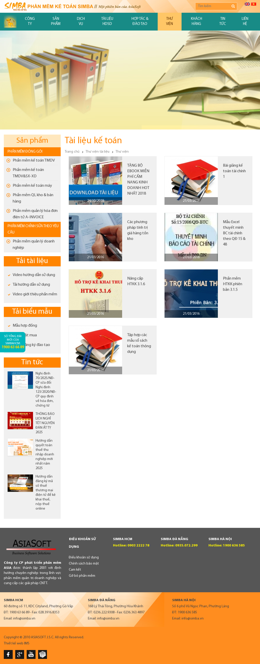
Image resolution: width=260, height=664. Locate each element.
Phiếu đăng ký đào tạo (31, 345)
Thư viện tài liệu (97, 152)
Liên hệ (245, 21)
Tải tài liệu (32, 261)
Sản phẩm (55, 21)
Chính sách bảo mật (84, 564)
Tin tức (222, 21)
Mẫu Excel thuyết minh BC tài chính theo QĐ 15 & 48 (234, 233)
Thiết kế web (13, 643)
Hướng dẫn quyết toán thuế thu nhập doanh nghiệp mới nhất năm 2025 (45, 454)
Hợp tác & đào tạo (140, 21)
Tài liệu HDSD (107, 21)
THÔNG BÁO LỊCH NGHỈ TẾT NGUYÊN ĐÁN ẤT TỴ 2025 (45, 423)
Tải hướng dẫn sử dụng (31, 285)
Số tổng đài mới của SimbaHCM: (13, 342)
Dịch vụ (81, 21)
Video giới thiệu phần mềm (35, 294)
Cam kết (75, 570)
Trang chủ (72, 152)
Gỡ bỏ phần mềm (82, 576)
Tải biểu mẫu (32, 312)
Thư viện (169, 21)
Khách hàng (196, 21)
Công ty (30, 21)
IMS (26, 643)
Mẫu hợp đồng (25, 326)
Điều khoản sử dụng (84, 557)
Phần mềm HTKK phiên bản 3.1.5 (232, 284)
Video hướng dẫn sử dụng (34, 275)
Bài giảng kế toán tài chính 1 (234, 171)
